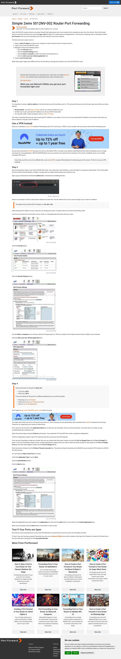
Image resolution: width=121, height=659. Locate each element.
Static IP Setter (35, 110)
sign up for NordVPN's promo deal (31, 410)
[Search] (92, 8)
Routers (20, 19)
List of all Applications (30, 404)
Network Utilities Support (36, 647)
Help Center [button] (41, 14)
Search (106, 8)
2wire (26, 19)
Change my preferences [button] (87, 653)
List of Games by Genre (37, 402)
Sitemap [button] (50, 14)
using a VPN (29, 126)
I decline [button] (75, 653)
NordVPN (30, 151)
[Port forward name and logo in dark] (22, 8)
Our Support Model (34, 649)
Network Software (58, 649)
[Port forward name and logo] (9, 2)
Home (14, 19)
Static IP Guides (49, 114)
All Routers (56, 651)
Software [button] (32, 14)
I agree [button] (68, 653)
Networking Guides (34, 651)
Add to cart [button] (114, 2)
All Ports (56, 654)
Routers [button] (15, 14)
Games (55, 656)
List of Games (31, 400)
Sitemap (55, 644)
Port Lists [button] (23, 14)
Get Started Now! (25, 80)
